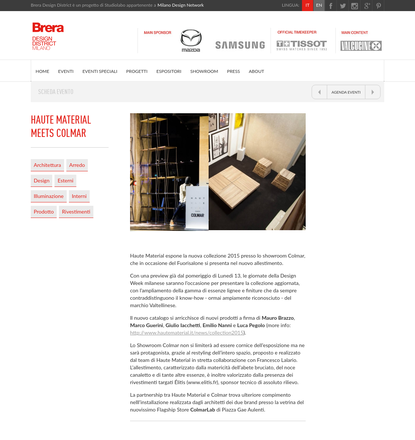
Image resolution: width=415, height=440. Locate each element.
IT (307, 5)
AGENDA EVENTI (346, 92)
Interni (79, 196)
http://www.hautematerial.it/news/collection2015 (186, 332)
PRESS (233, 71)
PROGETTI (136, 71)
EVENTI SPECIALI (99, 71)
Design (41, 180)
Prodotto (44, 211)
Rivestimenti (76, 211)
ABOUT (256, 71)
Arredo (77, 165)
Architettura (47, 165)
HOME (42, 71)
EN (319, 5)
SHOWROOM (204, 71)
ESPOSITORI (168, 71)
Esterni (65, 180)
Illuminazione (49, 196)
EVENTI (66, 71)
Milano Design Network (180, 5)
